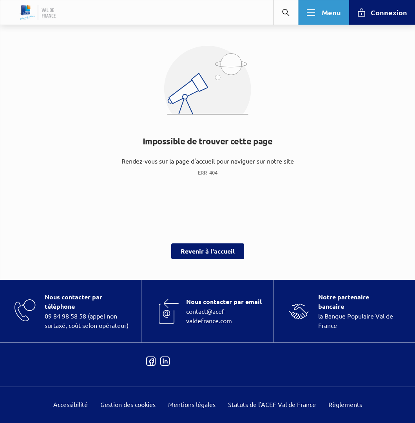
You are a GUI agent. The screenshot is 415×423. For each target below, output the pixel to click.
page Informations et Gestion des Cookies (223, 240)
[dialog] (207, 211)
